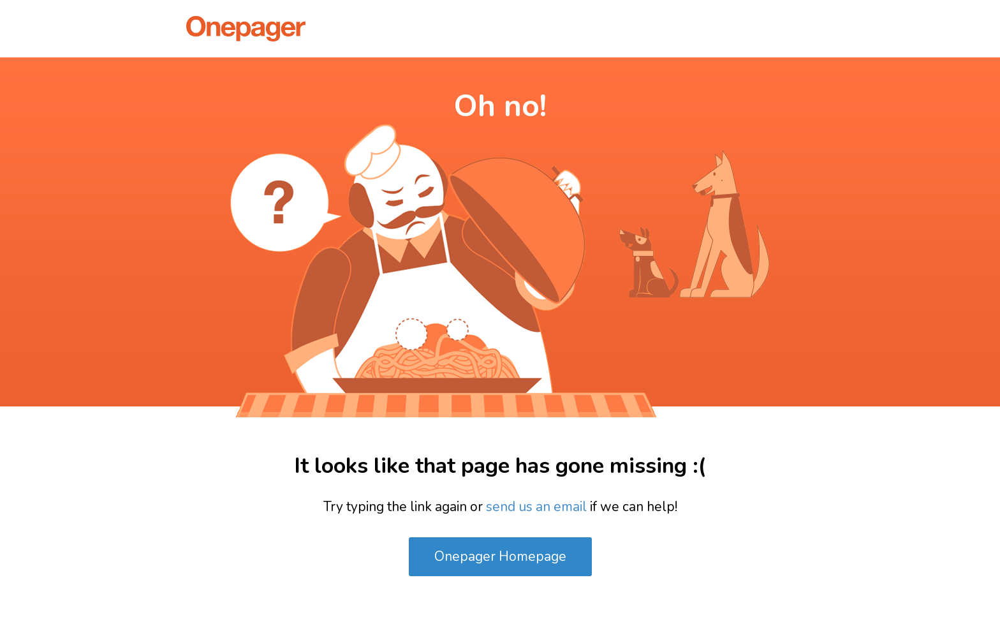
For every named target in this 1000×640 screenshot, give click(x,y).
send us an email (536, 507)
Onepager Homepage (500, 556)
